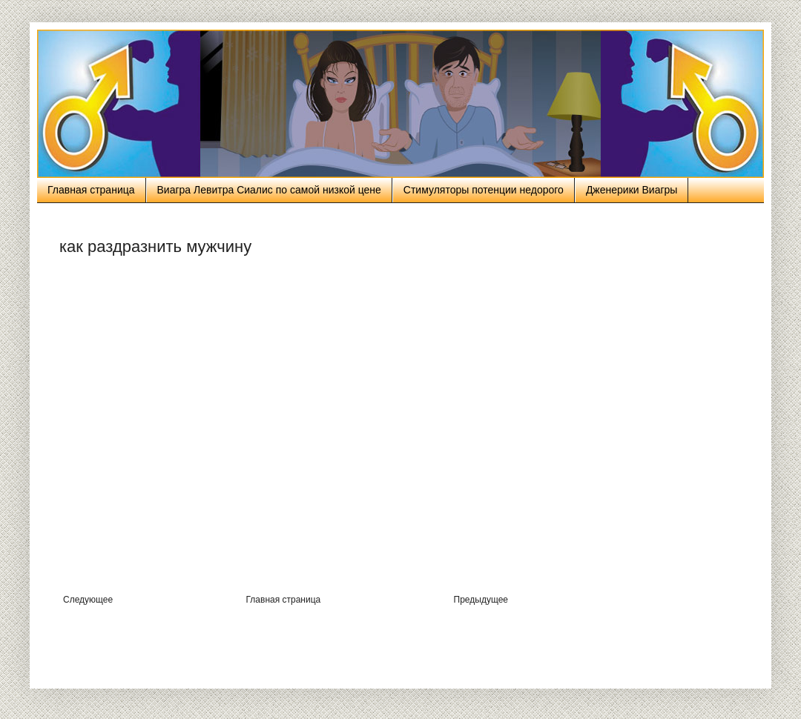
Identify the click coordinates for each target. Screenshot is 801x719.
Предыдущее (481, 599)
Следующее (88, 599)
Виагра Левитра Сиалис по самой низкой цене (269, 190)
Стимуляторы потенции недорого (483, 190)
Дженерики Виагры (632, 190)
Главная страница (91, 190)
